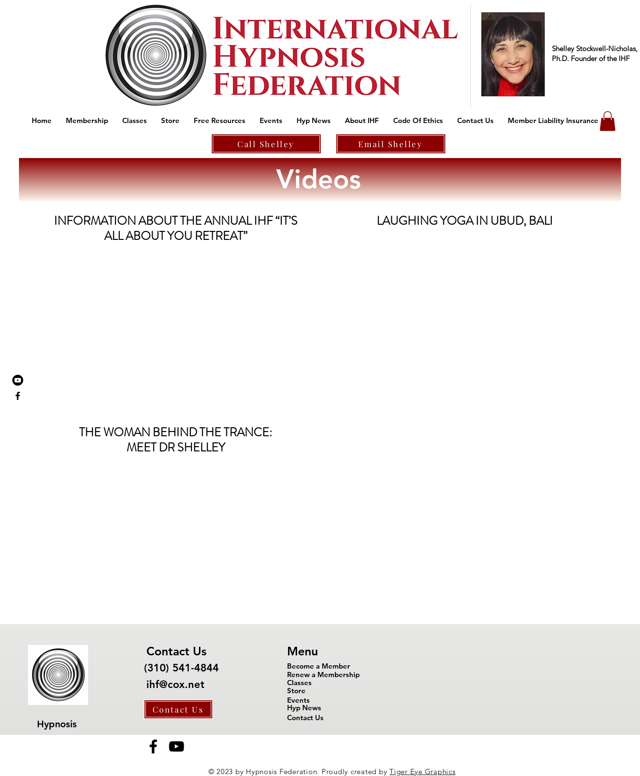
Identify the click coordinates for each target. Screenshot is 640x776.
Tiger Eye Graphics (422, 771)
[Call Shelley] (266, 144)
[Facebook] (153, 746)
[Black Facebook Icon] (17, 395)
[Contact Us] (178, 709)
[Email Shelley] (391, 144)
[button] (87, 120)
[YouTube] (176, 746)
